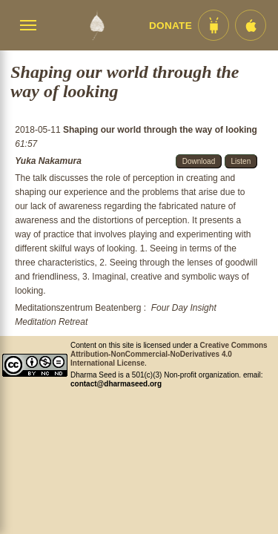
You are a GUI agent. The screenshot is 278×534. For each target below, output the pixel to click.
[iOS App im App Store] (250, 25)
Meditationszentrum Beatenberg (78, 308)
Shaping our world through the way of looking (160, 130)
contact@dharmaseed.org (116, 384)
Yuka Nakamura (48, 161)
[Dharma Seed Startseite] (96, 25)
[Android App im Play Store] (213, 25)
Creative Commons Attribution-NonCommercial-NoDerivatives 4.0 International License (169, 354)
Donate (170, 25)
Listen (241, 161)
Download (198, 161)
